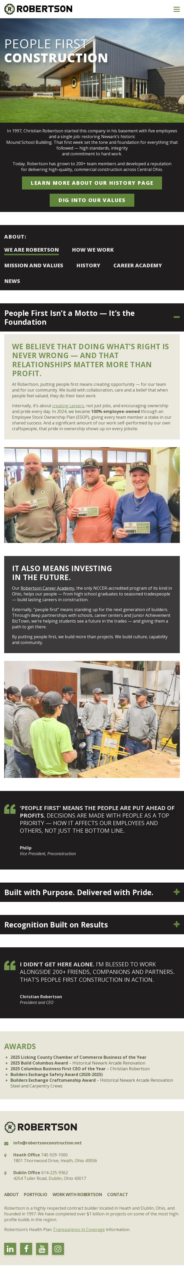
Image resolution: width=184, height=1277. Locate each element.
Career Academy (137, 265)
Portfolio (35, 1194)
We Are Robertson (31, 249)
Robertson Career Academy (47, 588)
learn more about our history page (92, 182)
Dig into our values (91, 200)
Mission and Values (33, 265)
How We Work (93, 249)
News (12, 281)
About (11, 1194)
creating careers (68, 406)
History (88, 265)
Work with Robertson (77, 1194)
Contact (117, 1194)
